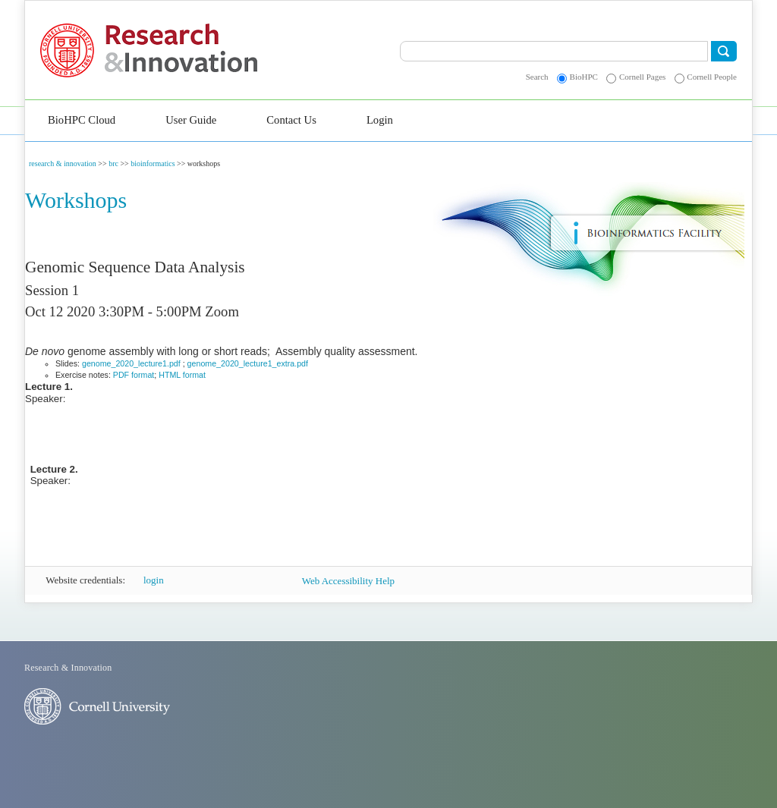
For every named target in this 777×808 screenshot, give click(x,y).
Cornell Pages (642, 76)
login (153, 580)
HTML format (182, 374)
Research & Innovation (215, 50)
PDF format (133, 374)
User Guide (190, 120)
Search (537, 76)
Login (379, 120)
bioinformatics (153, 163)
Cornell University (72, 50)
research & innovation (62, 163)
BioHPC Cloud (81, 120)
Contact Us (291, 120)
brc (113, 163)
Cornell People (712, 76)
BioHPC (584, 76)
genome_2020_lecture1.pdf (131, 363)
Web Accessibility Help (348, 580)
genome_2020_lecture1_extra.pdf (247, 363)
